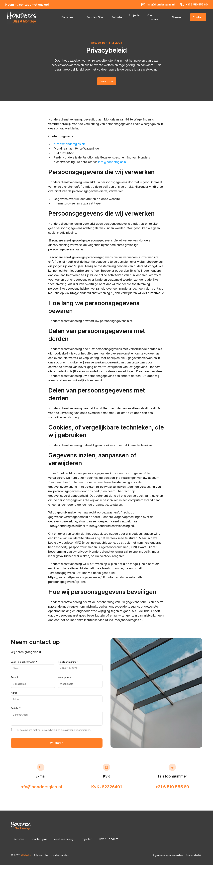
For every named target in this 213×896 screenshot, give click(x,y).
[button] (198, 17)
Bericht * (15, 708)
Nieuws (176, 17)
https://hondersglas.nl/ (69, 144)
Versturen (56, 743)
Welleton (26, 855)
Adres (14, 692)
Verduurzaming (63, 839)
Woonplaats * (65, 677)
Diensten (67, 17)
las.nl (122, 162)
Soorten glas (39, 839)
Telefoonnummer (67, 662)
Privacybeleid (194, 855)
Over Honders (108, 839)
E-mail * (15, 677)
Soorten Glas (94, 17)
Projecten (86, 839)
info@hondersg (108, 162)
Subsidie (116, 17)
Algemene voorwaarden (168, 855)
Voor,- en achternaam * (24, 662)
